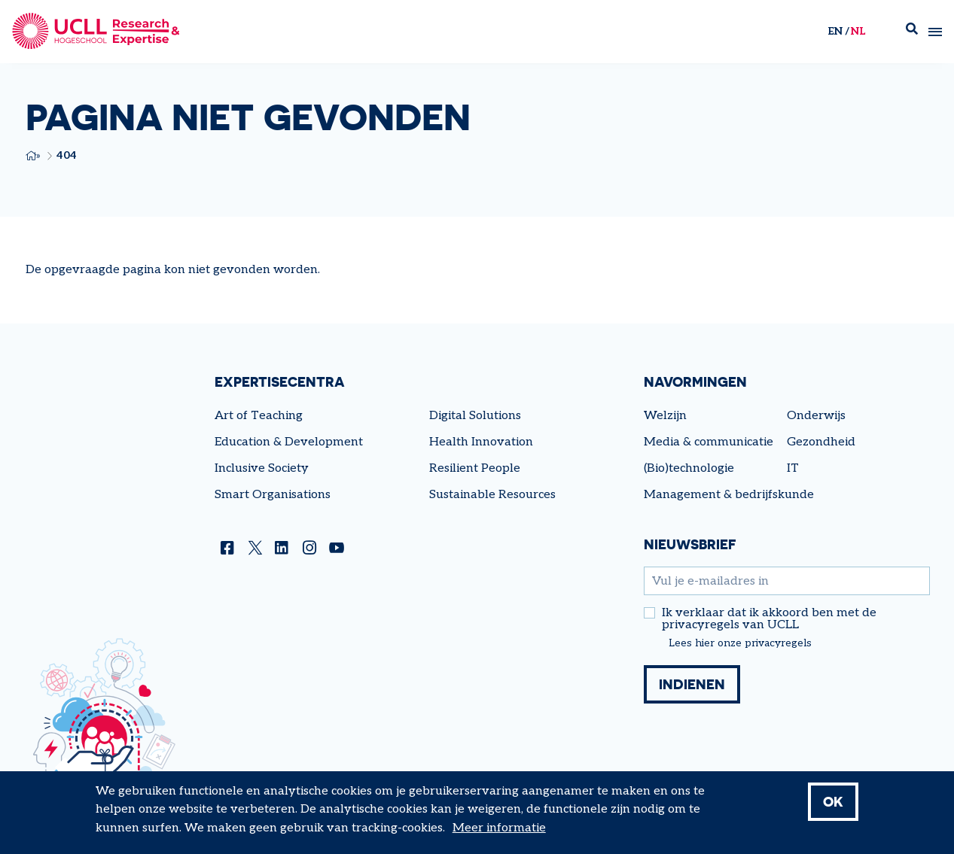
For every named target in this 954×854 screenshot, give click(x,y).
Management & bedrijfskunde (729, 495)
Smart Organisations (273, 495)
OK (833, 808)
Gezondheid (821, 442)
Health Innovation (481, 442)
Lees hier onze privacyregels (740, 643)
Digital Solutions (475, 416)
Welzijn (665, 416)
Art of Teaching (259, 416)
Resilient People (474, 468)
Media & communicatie (708, 442)
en (835, 31)
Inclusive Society (262, 468)
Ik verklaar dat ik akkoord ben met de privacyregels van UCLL (769, 619)
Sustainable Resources (492, 495)
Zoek (912, 32)
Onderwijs (816, 416)
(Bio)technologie (689, 468)
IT (793, 468)
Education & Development (289, 442)
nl (858, 31)
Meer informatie (499, 835)
